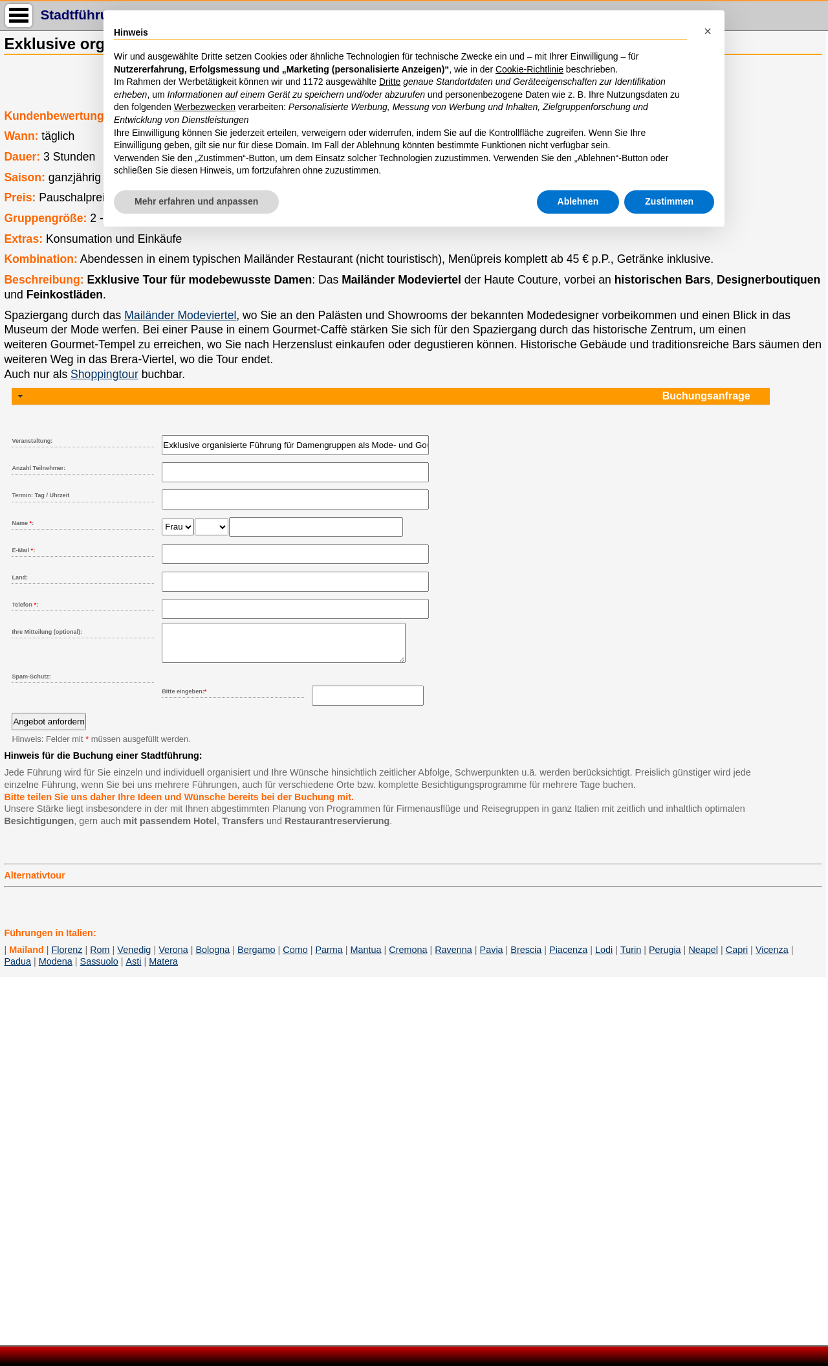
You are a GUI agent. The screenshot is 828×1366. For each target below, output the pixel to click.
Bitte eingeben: (184, 699)
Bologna (213, 957)
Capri (737, 957)
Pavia (491, 957)
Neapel (703, 957)
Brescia (525, 957)
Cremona (408, 957)
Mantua (366, 957)
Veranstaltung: (32, 441)
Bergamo (256, 957)
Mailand (26, 957)
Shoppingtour (104, 374)
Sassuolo (99, 969)
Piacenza (568, 957)
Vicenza (772, 957)
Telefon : (25, 604)
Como (295, 957)
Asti (133, 969)
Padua (17, 969)
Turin (630, 957)
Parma (328, 957)
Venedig (134, 957)
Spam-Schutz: (31, 684)
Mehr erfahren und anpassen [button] (196, 201)
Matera (163, 969)
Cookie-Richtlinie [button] (529, 69)
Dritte (389, 81)
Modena (55, 969)
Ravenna (453, 957)
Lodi (604, 957)
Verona (173, 957)
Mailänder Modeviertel (180, 315)
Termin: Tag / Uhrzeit (40, 495)
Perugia (665, 957)
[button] (707, 31)
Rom (99, 957)
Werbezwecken (204, 107)
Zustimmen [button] (669, 201)
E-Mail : (23, 550)
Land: (20, 577)
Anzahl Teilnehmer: (38, 468)
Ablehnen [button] (578, 201)
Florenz (66, 957)
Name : (23, 523)
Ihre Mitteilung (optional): (47, 632)
